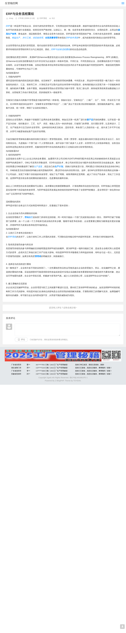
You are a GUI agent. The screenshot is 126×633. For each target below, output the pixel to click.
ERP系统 (43, 18)
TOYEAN (77, 381)
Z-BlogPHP (59, 381)
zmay (11, 18)
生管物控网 (11, 3)
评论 (23, 339)
